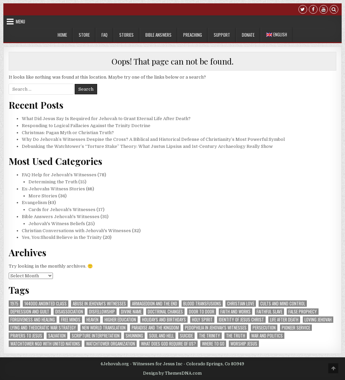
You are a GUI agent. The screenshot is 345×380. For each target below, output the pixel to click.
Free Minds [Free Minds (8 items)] (70, 319)
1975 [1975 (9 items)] (14, 303)
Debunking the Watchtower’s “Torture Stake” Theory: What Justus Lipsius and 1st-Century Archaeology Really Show (147, 146)
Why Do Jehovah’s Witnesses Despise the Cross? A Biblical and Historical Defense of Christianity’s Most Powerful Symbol (153, 139)
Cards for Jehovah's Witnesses (61, 209)
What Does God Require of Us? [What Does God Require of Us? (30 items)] (168, 344)
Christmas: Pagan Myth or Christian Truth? (68, 132)
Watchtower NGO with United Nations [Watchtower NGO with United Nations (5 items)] (45, 344)
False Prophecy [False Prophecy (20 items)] (302, 311)
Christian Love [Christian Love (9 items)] (240, 303)
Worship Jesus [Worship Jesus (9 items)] (243, 344)
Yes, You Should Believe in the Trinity (62, 237)
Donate (248, 34)
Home (62, 34)
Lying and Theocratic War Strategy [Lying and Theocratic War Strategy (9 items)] (43, 327)
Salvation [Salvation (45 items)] (57, 335)
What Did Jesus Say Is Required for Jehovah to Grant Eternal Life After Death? (106, 118)
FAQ (104, 34)
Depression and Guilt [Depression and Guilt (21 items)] (29, 311)
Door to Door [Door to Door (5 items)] (201, 311)
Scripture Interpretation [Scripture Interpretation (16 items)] (96, 335)
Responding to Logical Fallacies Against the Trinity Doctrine (86, 125)
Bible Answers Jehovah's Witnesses (60, 216)
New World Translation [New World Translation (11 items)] (104, 327)
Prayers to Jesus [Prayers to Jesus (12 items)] (26, 335)
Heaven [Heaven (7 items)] (92, 319)
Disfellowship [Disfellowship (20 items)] (102, 311)
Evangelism (34, 202)
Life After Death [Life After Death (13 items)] (284, 319)
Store (84, 34)
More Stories (42, 195)
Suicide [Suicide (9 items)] (186, 335)
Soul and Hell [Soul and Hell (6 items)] (161, 335)
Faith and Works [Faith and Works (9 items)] (235, 311)
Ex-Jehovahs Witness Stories (53, 188)
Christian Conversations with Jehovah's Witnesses (76, 230)
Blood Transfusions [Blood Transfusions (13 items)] (202, 303)
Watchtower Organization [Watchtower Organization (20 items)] (110, 344)
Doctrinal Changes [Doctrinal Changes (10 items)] (165, 311)
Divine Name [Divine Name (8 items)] (131, 311)
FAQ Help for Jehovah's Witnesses (59, 174)
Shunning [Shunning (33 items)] (134, 335)
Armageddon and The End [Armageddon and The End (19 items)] (154, 303)
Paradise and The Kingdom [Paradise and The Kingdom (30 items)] (155, 327)
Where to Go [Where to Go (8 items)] (213, 344)
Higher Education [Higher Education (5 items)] (120, 319)
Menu (20, 21)
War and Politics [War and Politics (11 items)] (267, 335)
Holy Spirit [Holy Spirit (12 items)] (202, 319)
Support (222, 34)
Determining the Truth (52, 181)
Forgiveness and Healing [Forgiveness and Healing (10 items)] (32, 319)
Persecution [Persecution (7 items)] (264, 327)
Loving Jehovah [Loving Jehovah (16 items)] (318, 319)
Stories (126, 34)
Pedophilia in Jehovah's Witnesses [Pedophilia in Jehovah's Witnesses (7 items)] (216, 327)
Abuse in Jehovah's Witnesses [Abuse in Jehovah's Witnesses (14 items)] (99, 303)
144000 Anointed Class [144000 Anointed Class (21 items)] (45, 303)
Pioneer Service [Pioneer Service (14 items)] (296, 327)
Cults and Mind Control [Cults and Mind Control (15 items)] (282, 303)
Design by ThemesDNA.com (172, 373)
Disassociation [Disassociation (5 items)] (69, 311)
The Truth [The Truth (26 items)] (235, 335)
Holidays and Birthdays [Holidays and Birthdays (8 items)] (164, 319)
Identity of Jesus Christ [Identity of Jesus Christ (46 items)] (241, 319)
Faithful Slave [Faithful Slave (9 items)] (269, 311)
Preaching (192, 34)
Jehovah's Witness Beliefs (56, 223)
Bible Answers (158, 34)
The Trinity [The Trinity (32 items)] (209, 335)
